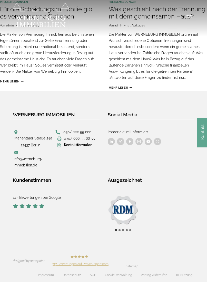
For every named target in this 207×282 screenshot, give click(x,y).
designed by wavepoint (29, 261)
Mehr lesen (12, 81)
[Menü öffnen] (189, 15)
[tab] (116, 230)
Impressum (46, 275)
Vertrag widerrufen (154, 275)
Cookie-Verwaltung (118, 275)
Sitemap (132, 266)
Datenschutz (72, 275)
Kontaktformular (78, 145)
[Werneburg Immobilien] (41, 17)
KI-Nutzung (184, 275)
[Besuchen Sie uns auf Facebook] (111, 141)
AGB (93, 275)
